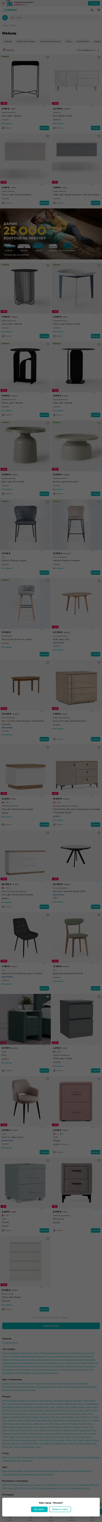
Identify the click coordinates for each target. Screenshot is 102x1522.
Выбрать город (60, 1509)
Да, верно (39, 1509)
